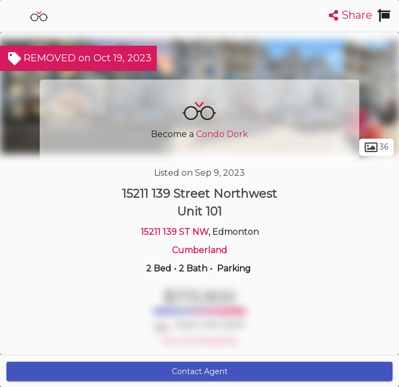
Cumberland (199, 250)
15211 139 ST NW (174, 232)
